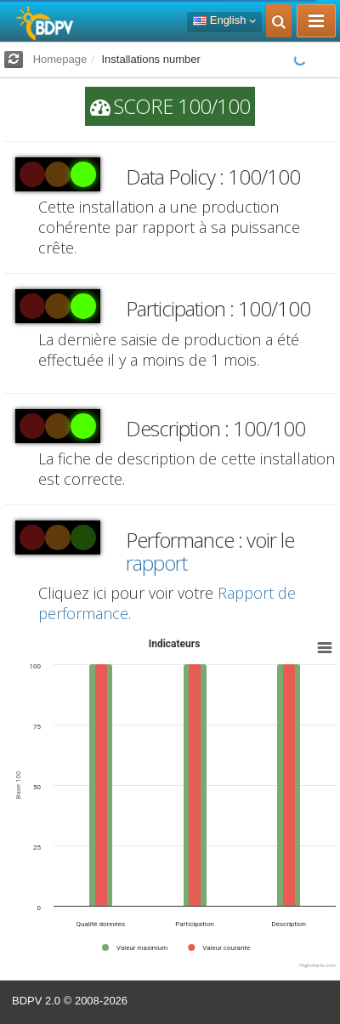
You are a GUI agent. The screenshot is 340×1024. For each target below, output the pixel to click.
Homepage (60, 59)
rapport (156, 563)
